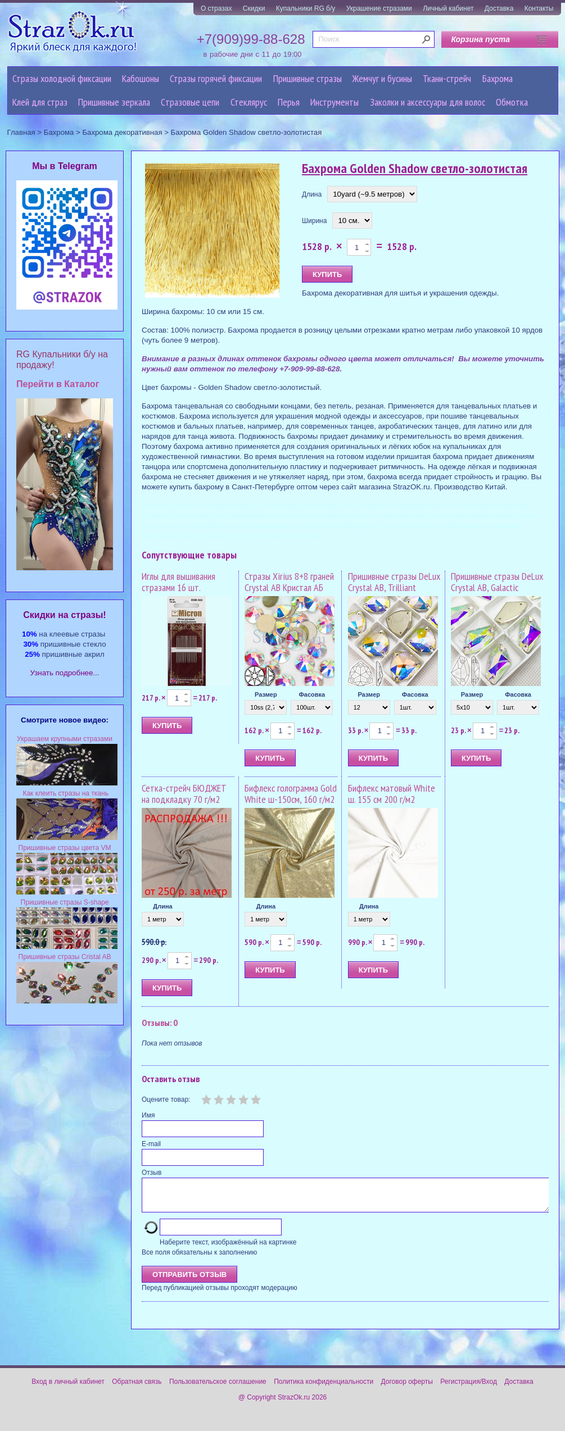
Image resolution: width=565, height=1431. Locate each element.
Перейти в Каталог (57, 384)
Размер (266, 694)
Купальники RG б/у (306, 8)
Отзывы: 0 (160, 1022)
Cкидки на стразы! (64, 615)
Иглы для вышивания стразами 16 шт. (178, 582)
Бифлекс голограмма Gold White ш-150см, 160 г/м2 (291, 794)
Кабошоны (140, 78)
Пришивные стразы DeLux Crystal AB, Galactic (497, 582)
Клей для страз (39, 102)
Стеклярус (248, 102)
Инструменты (334, 102)
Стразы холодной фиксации (61, 78)
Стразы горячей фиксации (216, 78)
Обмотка (512, 102)
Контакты (539, 8)
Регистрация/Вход (468, 1388)
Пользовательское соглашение (217, 1388)
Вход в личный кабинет (68, 1388)
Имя (148, 1115)
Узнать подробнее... (65, 673)
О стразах (216, 8)
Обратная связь (136, 1388)
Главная (21, 132)
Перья (289, 102)
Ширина (314, 221)
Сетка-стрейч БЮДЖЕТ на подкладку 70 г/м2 (184, 794)
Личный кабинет (448, 8)
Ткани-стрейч (447, 78)
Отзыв (151, 1172)
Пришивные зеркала (114, 102)
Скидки (254, 8)
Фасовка (312, 694)
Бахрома (497, 78)
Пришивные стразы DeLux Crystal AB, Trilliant (394, 582)
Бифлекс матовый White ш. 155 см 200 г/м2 (391, 794)
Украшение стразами (379, 8)
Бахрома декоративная (122, 132)
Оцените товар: (166, 1099)
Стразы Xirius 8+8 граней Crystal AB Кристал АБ (289, 582)
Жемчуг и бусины (382, 78)
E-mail (151, 1144)
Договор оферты (407, 1388)
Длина (312, 194)
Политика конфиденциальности (323, 1388)
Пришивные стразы (307, 78)
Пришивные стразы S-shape (65, 902)
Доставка (499, 8)
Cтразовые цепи (190, 102)
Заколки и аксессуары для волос (427, 102)
